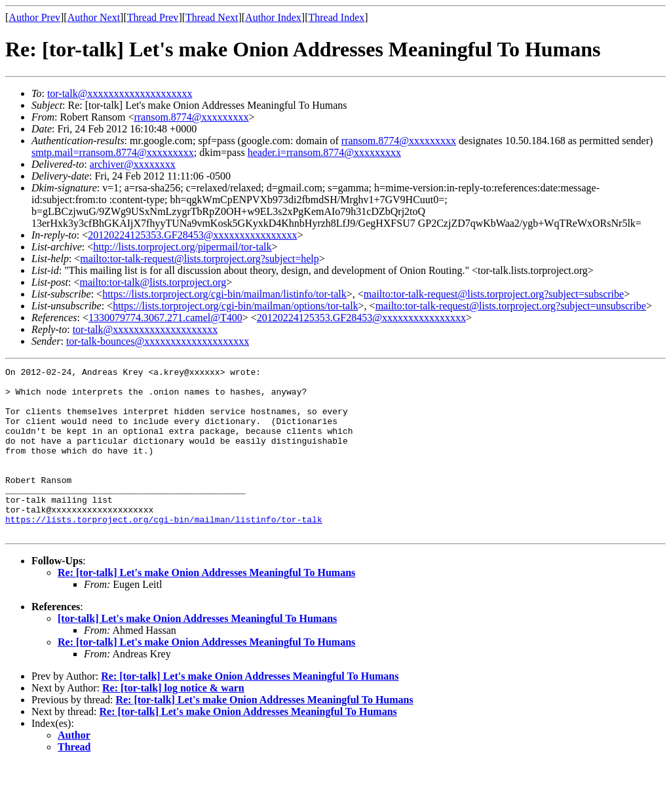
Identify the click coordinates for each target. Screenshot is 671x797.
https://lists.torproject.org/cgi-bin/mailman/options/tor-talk (235, 305)
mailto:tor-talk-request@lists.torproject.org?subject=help (199, 258)
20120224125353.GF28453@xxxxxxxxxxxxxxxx (192, 235)
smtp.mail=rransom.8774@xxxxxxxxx (112, 152)
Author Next (93, 17)
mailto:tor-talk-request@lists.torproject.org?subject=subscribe (494, 294)
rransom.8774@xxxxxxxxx (191, 117)
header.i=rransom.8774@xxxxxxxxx (324, 152)
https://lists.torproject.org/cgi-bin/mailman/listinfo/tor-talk (224, 294)
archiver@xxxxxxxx (133, 164)
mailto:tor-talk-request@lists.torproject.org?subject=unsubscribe (510, 305)
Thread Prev (153, 17)
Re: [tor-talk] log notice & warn (173, 721)
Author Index (273, 17)
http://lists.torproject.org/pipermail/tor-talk (182, 246)
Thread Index (337, 17)
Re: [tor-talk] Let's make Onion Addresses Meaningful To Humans (206, 606)
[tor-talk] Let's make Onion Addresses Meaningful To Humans (197, 651)
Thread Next (211, 17)
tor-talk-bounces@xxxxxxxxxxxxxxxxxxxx (157, 341)
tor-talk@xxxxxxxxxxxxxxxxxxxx (120, 93)
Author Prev (34, 17)
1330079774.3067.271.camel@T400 (165, 317)
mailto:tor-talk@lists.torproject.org (152, 282)
